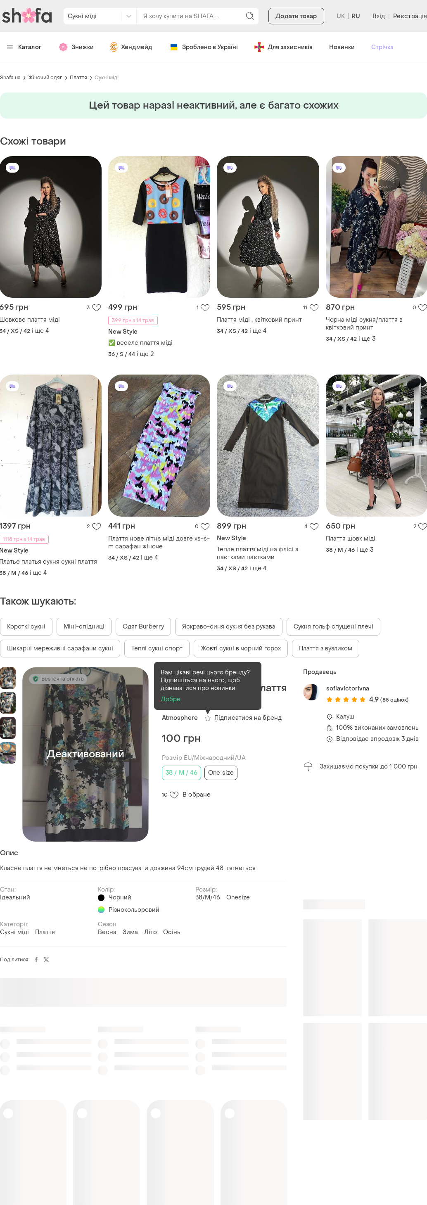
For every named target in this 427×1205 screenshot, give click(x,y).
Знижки (76, 47)
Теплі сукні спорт (157, 648)
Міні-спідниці (84, 627)
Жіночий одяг (45, 77)
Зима (130, 932)
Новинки (342, 47)
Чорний (120, 897)
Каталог (24, 47)
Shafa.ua (10, 77)
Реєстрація (410, 16)
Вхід (378, 16)
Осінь (171, 932)
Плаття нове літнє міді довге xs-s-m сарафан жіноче (159, 542)
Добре (171, 699)
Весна (107, 932)
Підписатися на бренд (248, 718)
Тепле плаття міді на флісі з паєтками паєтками (257, 553)
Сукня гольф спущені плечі (333, 627)
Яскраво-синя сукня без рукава (228, 627)
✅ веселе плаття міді (140, 343)
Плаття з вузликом (325, 648)
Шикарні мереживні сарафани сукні (60, 648)
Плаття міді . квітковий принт (259, 320)
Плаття (78, 77)
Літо (150, 932)
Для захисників (283, 47)
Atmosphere (180, 718)
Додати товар (296, 16)
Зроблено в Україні (203, 47)
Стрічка (382, 47)
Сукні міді (107, 77)
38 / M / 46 (181, 773)
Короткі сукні (26, 627)
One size (221, 773)
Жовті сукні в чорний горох (241, 648)
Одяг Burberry (143, 627)
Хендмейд (131, 47)
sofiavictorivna (347, 689)
